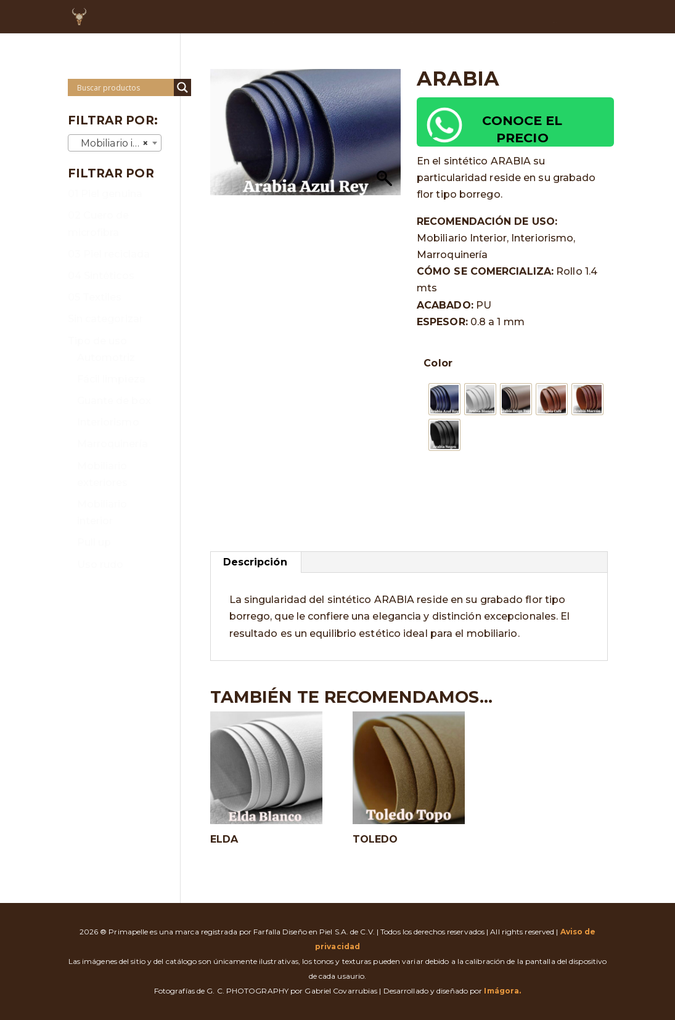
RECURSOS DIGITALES (555, 17)
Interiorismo (108, 422)
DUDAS (468, 17)
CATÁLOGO (345, 17)
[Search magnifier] (182, 87)
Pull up (94, 542)
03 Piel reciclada (109, 254)
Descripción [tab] (255, 562)
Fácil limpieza (111, 379)
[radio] (444, 399)
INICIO (214, 17)
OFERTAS (412, 17)
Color (437, 363)
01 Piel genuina (105, 194)
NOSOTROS (273, 17)
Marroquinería (112, 444)
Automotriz (106, 357)
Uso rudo (100, 564)
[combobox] (115, 143)
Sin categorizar (106, 319)
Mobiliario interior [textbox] (117, 143)
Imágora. (502, 990)
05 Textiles (95, 297)
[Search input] (124, 87)
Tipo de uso (98, 341)
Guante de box (114, 401)
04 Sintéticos (101, 275)
